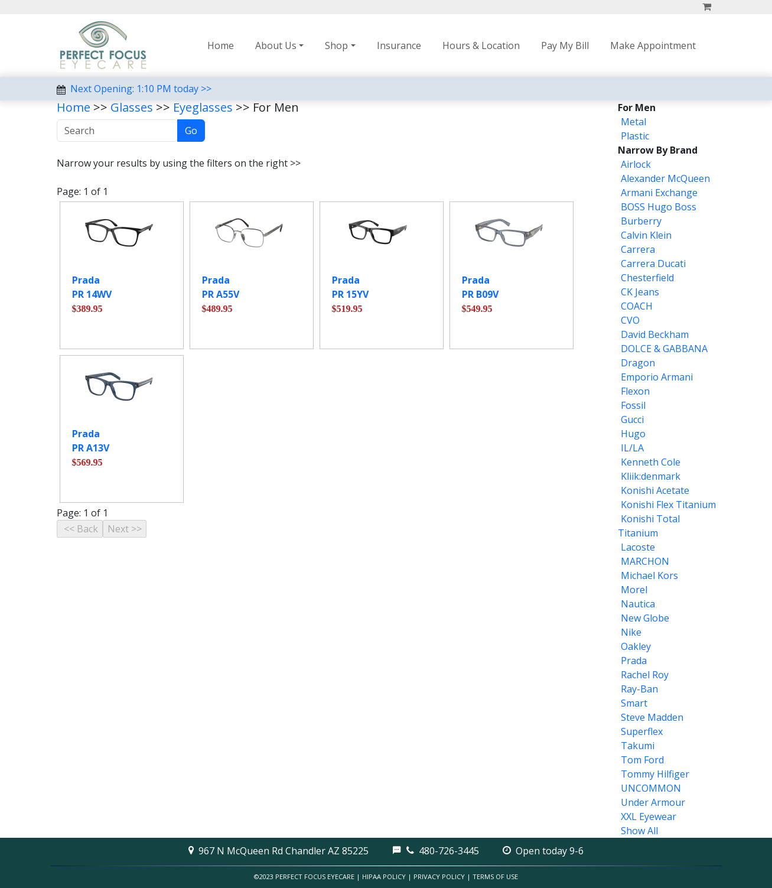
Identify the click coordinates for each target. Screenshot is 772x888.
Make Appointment (653, 45)
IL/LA (632, 447)
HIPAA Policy (384, 876)
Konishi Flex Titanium (668, 504)
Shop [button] (336, 45)
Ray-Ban (639, 688)
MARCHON (645, 561)
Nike (631, 632)
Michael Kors (649, 575)
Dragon (638, 362)
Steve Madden (652, 717)
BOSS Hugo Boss (658, 206)
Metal (633, 121)
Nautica (638, 603)
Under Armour (653, 802)
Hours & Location (481, 45)
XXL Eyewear (648, 816)
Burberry (641, 220)
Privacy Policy (439, 876)
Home (220, 45)
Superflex (642, 731)
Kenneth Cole (650, 462)
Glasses (131, 107)
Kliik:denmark (650, 476)
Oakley (636, 646)
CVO (630, 320)
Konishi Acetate (655, 490)
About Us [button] (276, 45)
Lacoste (638, 547)
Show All (639, 830)
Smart (634, 703)
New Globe (645, 617)
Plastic (635, 135)
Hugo (633, 433)
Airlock (636, 164)
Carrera (638, 249)
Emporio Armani (657, 376)
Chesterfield (647, 277)
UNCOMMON (651, 788)
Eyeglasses (203, 107)
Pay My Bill (565, 45)
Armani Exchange (659, 192)
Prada (634, 660)
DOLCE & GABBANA (664, 348)
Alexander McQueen (665, 178)
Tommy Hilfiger (655, 773)
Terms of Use (495, 876)
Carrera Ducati (653, 263)
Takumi (637, 745)
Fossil (633, 405)
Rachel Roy (645, 674)
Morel (634, 589)
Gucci (632, 419)
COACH (637, 306)
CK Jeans (640, 291)
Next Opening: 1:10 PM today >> (140, 88)
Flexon (635, 391)
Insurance (399, 45)
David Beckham (655, 334)
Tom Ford (642, 759)
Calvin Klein (646, 235)
